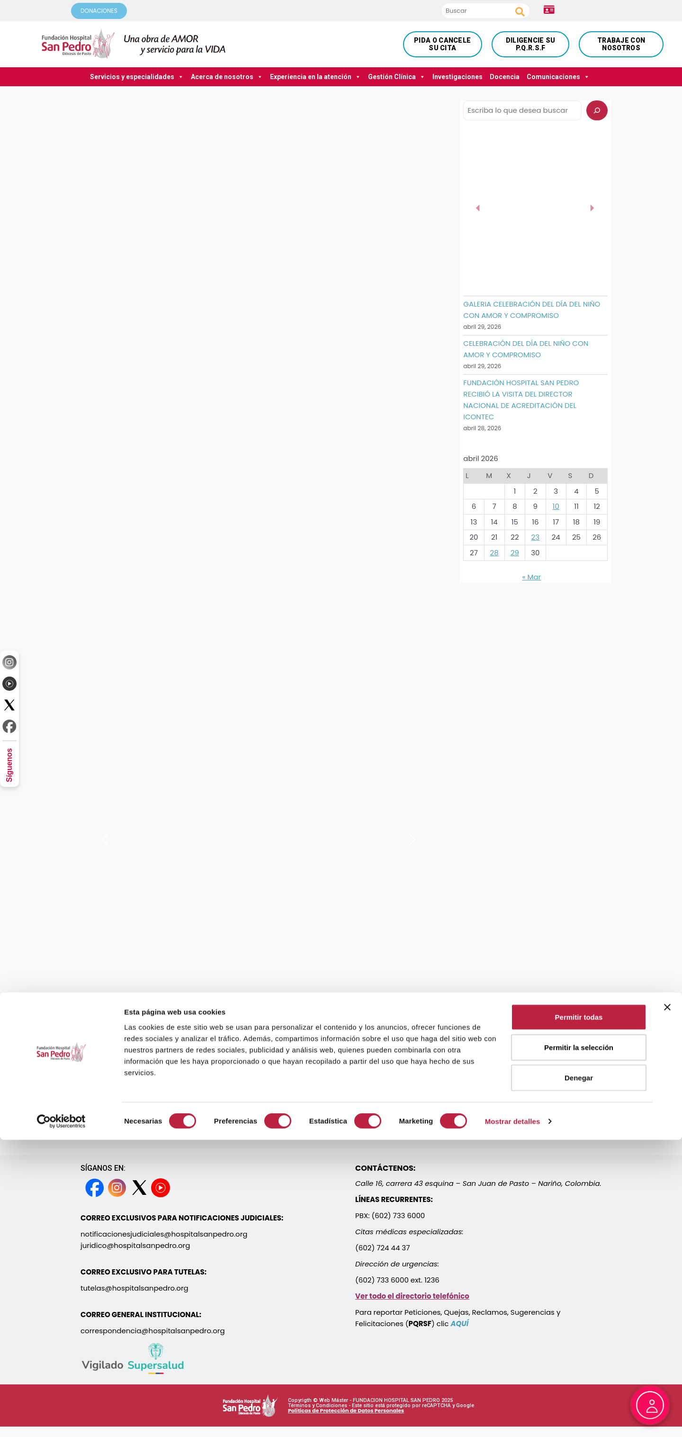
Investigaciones (457, 77)
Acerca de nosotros (227, 76)
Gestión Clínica (396, 76)
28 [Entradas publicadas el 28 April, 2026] (494, 553)
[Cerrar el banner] (667, 1304)
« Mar (531, 577)
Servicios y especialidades (137, 76)
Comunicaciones (558, 76)
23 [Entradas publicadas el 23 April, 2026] (535, 537)
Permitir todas (579, 1314)
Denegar (579, 1375)
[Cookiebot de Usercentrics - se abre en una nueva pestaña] (61, 1418)
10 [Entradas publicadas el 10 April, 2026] (556, 506)
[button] (104, 839)
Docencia (505, 77)
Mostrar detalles (512, 1418)
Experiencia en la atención (315, 76)
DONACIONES (99, 11)
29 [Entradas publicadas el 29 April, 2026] (515, 553)
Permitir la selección (578, 1344)
